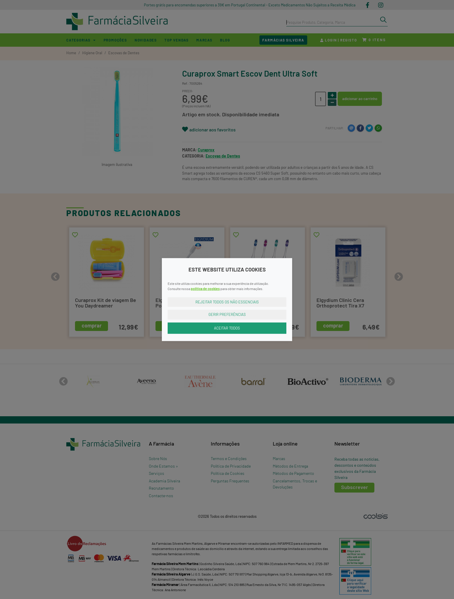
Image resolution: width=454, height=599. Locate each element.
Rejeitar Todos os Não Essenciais (227, 301)
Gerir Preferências (227, 314)
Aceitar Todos (227, 327)
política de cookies (205, 288)
